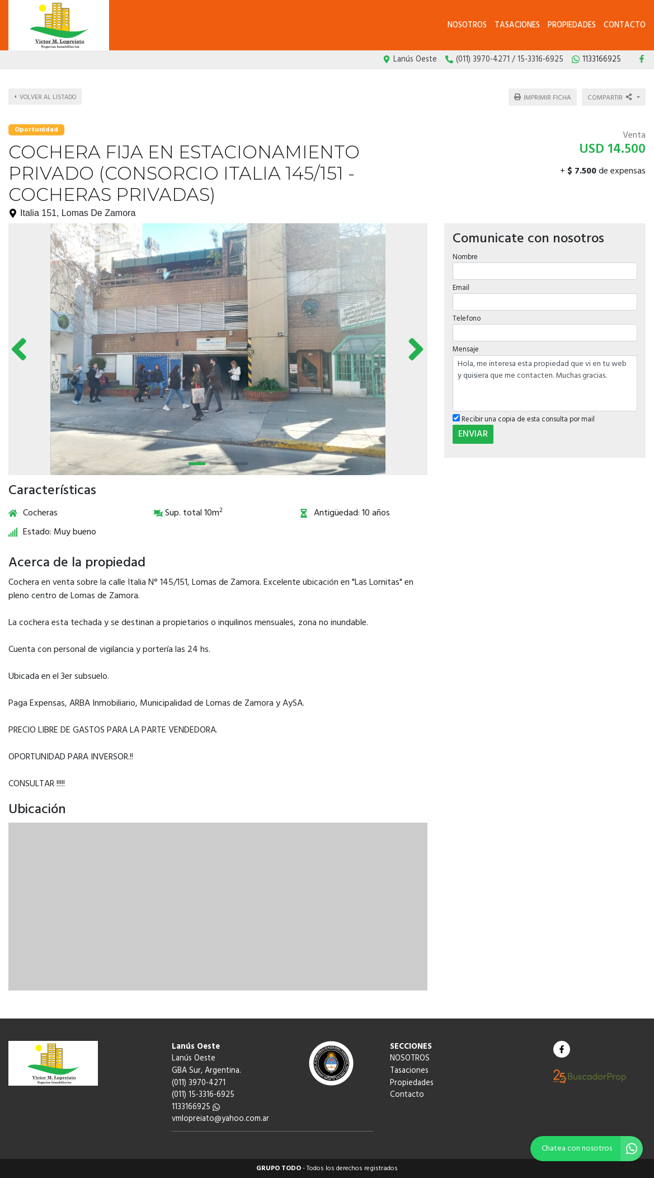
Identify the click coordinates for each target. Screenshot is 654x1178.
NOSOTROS (467, 25)
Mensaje (466, 349)
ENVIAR (473, 434)
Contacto (625, 25)
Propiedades (572, 25)
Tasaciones (517, 25)
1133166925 (196, 1107)
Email (461, 288)
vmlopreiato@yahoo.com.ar (220, 1119)
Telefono (467, 318)
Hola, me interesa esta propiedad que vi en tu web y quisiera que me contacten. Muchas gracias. (545, 383)
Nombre (465, 257)
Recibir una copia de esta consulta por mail (524, 419)
